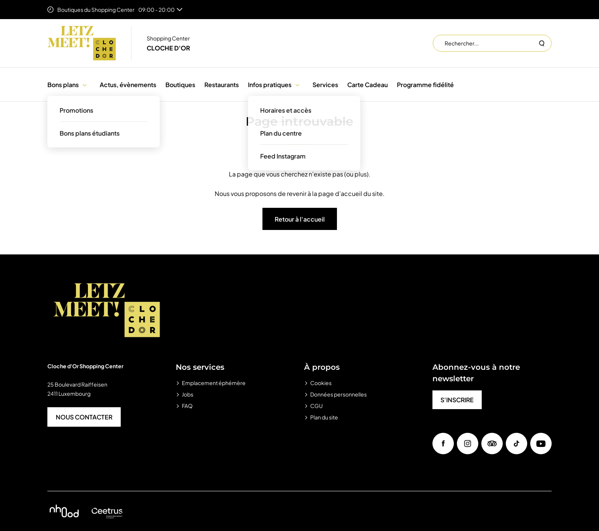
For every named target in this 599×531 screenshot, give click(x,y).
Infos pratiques (269, 85)
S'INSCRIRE (457, 400)
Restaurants (221, 85)
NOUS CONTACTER (84, 417)
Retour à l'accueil (300, 219)
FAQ (187, 405)
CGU (316, 405)
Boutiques (180, 85)
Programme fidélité (425, 85)
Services (325, 85)
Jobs (187, 394)
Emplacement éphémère (214, 382)
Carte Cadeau (367, 85)
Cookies (321, 382)
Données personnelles (338, 394)
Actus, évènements (128, 85)
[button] (85, 85)
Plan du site (324, 417)
